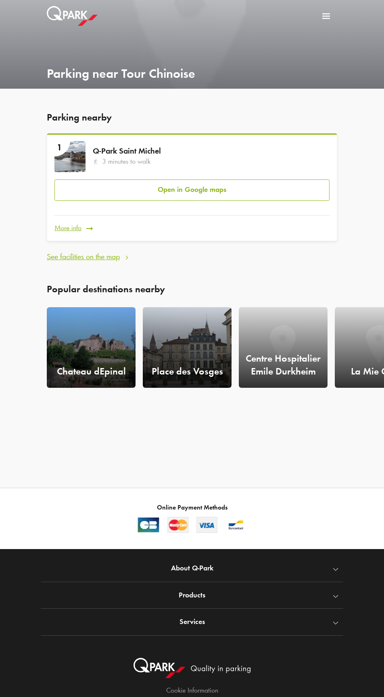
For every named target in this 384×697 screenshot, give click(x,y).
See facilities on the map (83, 256)
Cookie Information (192, 690)
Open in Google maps (192, 189)
